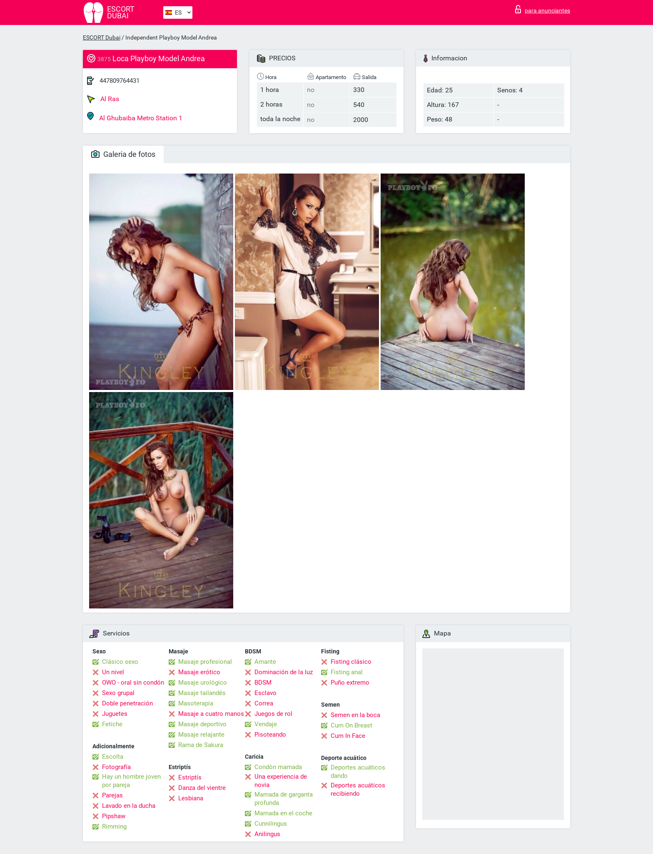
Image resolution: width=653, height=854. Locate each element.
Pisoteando (270, 734)
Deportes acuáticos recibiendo (358, 789)
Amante (265, 661)
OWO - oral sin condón (133, 682)
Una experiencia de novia (280, 781)
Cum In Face (348, 736)
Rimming (114, 826)
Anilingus (267, 834)
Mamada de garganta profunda (283, 799)
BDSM (263, 682)
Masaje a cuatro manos (211, 713)
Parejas (112, 795)
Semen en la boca (355, 715)
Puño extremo (350, 682)
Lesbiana (190, 798)
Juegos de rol (273, 713)
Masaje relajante (201, 734)
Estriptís (190, 777)
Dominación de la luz (283, 672)
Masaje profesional (205, 661)
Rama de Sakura (200, 745)
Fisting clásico (351, 661)
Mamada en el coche (283, 813)
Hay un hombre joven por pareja (131, 781)
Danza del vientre (202, 788)
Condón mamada (278, 767)
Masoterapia (195, 703)
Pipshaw (113, 816)
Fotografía (116, 767)
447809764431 (120, 80)
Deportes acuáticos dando (358, 772)
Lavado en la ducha (128, 805)
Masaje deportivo (202, 724)
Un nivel (113, 672)
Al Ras (103, 99)
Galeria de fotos (123, 154)
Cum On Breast (351, 725)
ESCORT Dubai (101, 37)
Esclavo (265, 693)
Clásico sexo (120, 661)
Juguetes (114, 713)
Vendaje (265, 724)
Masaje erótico (199, 672)
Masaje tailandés (202, 693)
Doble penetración (127, 703)
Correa (263, 703)
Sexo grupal (118, 693)
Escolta (112, 756)
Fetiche (112, 724)
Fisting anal (347, 672)
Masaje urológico (202, 682)
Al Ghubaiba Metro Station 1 (134, 117)
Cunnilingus (270, 823)
